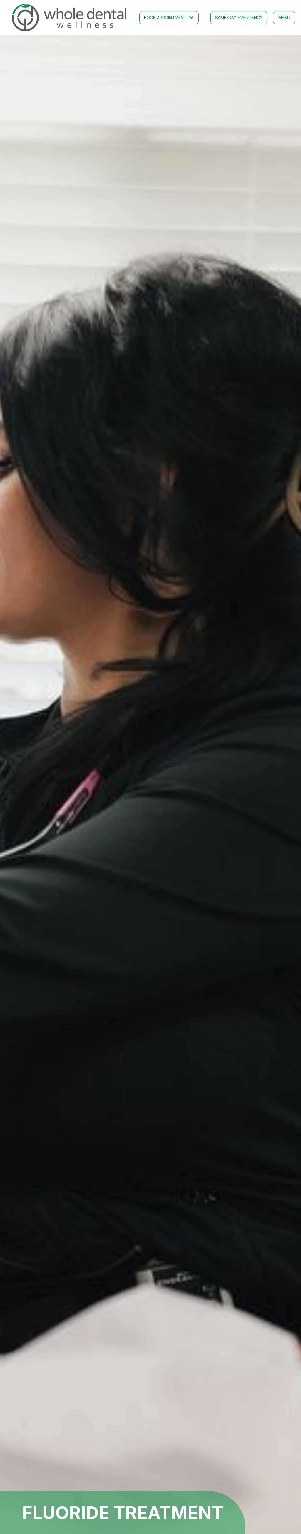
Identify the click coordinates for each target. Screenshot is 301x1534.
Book (165, 17)
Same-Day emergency (238, 17)
